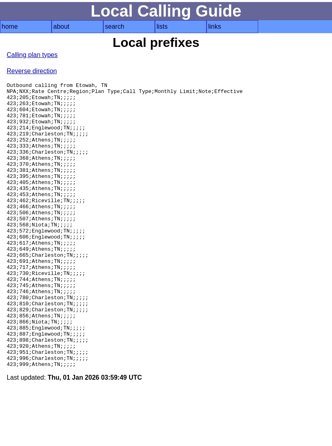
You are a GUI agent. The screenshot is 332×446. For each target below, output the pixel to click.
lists (162, 26)
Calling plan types (31, 54)
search (114, 26)
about (61, 26)
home (10, 26)
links (214, 26)
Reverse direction (31, 71)
